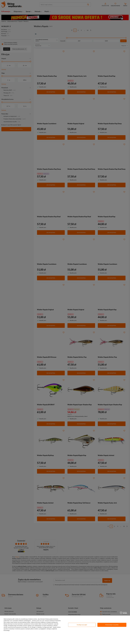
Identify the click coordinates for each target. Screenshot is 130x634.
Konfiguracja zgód (82, 624)
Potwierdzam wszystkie (111, 624)
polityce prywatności (52, 622)
